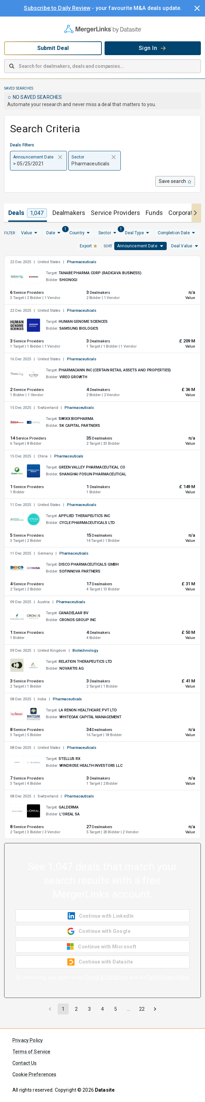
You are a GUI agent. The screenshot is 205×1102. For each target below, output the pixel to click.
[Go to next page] (154, 1009)
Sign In (153, 48)
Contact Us (24, 1063)
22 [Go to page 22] (142, 1009)
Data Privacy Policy (168, 977)
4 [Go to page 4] (102, 1009)
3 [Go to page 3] (89, 1009)
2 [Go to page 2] (76, 1009)
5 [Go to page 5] (115, 1009)
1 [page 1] (63, 1009)
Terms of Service (31, 1051)
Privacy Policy (27, 1040)
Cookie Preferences (34, 1074)
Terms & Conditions (106, 977)
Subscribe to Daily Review (57, 8)
